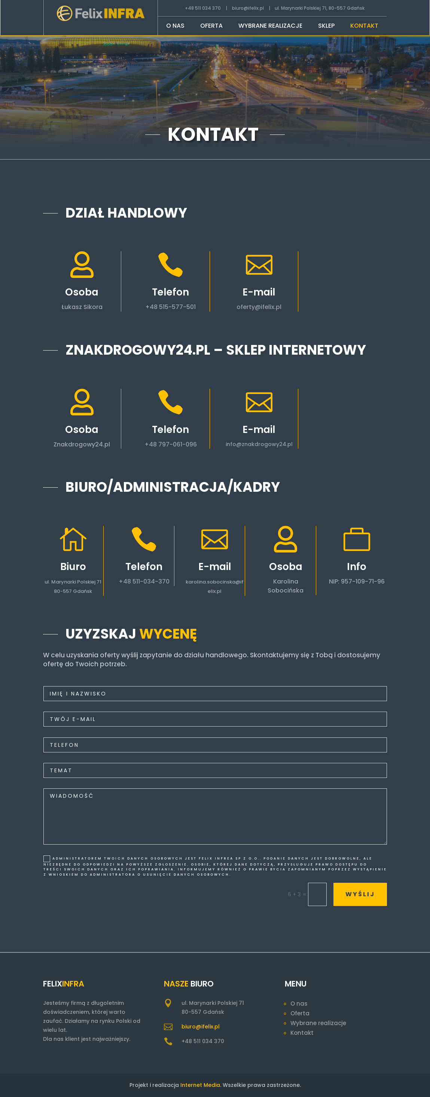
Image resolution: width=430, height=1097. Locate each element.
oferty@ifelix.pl (268, 307)
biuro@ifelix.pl (248, 8)
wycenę (168, 633)
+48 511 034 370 (203, 8)
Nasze (176, 983)
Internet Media (200, 1085)
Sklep (326, 26)
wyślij (349, 894)
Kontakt (364, 26)
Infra (73, 983)
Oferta (211, 26)
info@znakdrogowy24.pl (274, 444)
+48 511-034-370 (132, 581)
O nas (175, 26)
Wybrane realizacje (270, 26)
